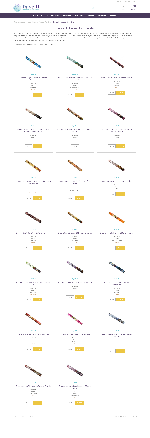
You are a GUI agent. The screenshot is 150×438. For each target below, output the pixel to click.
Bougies (44, 15)
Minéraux (91, 15)
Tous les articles (19, 22)
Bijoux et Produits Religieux (41, 22)
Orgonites (102, 15)
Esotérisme (79, 15)
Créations (55, 15)
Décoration (67, 15)
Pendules (113, 15)
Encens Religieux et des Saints (63, 22)
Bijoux (35, 15)
